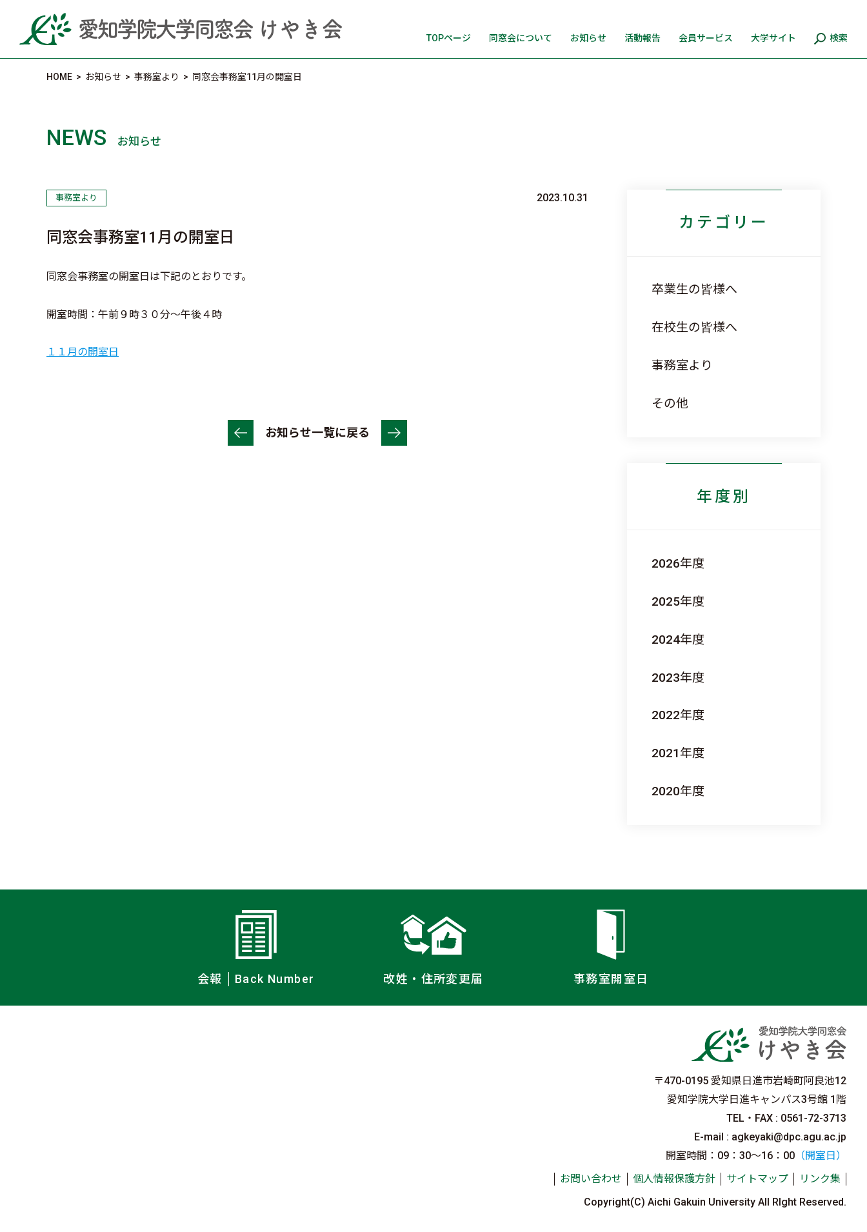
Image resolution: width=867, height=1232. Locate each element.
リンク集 (820, 1179)
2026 (666, 563)
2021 (666, 753)
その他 (670, 403)
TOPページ (448, 38)
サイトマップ (757, 1179)
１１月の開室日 (82, 352)
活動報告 (642, 38)
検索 (839, 38)
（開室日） (820, 1155)
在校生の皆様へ (694, 327)
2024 (666, 639)
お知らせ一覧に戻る (317, 432)
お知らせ (588, 38)
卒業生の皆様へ (694, 289)
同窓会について (520, 38)
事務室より (682, 365)
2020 (666, 791)
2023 (666, 677)
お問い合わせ (591, 1179)
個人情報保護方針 (674, 1179)
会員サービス (706, 38)
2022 (666, 715)
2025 (666, 601)
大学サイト (773, 38)
